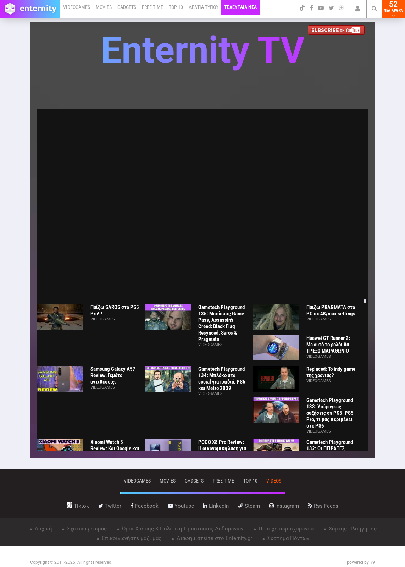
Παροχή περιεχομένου (285, 528)
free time (223, 481)
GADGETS (126, 7)
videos (273, 481)
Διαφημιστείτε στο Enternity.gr (213, 538)
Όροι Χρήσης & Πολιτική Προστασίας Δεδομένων (182, 528)
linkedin (216, 506)
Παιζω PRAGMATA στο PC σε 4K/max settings (330, 310)
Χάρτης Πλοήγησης (352, 528)
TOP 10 (176, 7)
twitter (109, 506)
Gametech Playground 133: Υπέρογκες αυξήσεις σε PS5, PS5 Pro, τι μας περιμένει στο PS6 (330, 413)
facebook (145, 506)
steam (249, 506)
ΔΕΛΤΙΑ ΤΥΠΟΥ (203, 7)
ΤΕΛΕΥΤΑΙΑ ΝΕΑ (240, 7)
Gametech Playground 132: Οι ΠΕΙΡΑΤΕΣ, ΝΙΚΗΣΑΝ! (329, 448)
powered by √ (361, 562)
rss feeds (323, 506)
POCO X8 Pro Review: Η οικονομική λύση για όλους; (222, 448)
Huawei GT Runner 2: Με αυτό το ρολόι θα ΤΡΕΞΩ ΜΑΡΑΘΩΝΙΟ (328, 344)
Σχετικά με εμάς (86, 528)
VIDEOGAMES (76, 7)
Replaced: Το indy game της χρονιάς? (330, 372)
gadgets (194, 481)
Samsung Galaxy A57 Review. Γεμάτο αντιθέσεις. (112, 375)
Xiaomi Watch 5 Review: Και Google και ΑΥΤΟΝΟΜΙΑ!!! (114, 448)
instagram (284, 506)
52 (393, 9)
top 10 (250, 481)
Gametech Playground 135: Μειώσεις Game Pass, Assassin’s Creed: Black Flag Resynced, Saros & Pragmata (221, 323)
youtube (181, 506)
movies (168, 481)
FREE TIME (152, 7)
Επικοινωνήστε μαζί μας (130, 538)
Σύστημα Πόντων (287, 538)
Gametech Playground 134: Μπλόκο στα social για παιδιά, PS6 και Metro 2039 (221, 378)
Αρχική (42, 528)
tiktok (78, 506)
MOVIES (104, 7)
